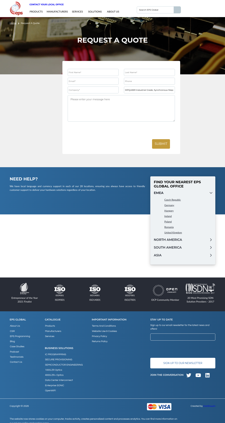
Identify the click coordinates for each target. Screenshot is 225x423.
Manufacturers (57, 11)
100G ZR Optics (53, 367)
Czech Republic (172, 199)
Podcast (14, 349)
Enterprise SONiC (54, 381)
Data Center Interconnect (59, 377)
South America (168, 247)
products (36, 11)
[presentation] (94, 130)
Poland (168, 221)
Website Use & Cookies (104, 330)
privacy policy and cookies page (31, 419)
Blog (12, 340)
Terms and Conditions (104, 326)
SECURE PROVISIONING (58, 358)
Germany (169, 205)
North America (168, 240)
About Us (113, 11)
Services (77, 11)
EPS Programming (20, 335)
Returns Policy (99, 340)
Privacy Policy (99, 335)
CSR (12, 330)
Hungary (169, 210)
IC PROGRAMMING (55, 353)
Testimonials (16, 354)
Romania (169, 227)
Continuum (209, 401)
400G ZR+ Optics (54, 372)
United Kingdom (173, 232)
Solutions (95, 11)
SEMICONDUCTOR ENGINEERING (64, 362)
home (13, 23)
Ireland (168, 216)
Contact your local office (46, 4)
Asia (158, 255)
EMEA (158, 193)
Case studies (17, 345)
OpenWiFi (50, 386)
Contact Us (16, 359)
